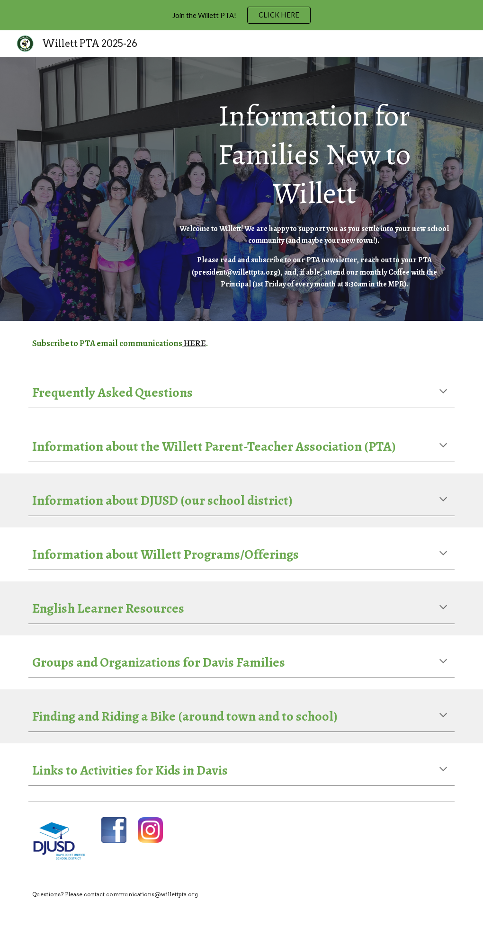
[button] (443, 392)
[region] (241, 15)
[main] (314, 188)
